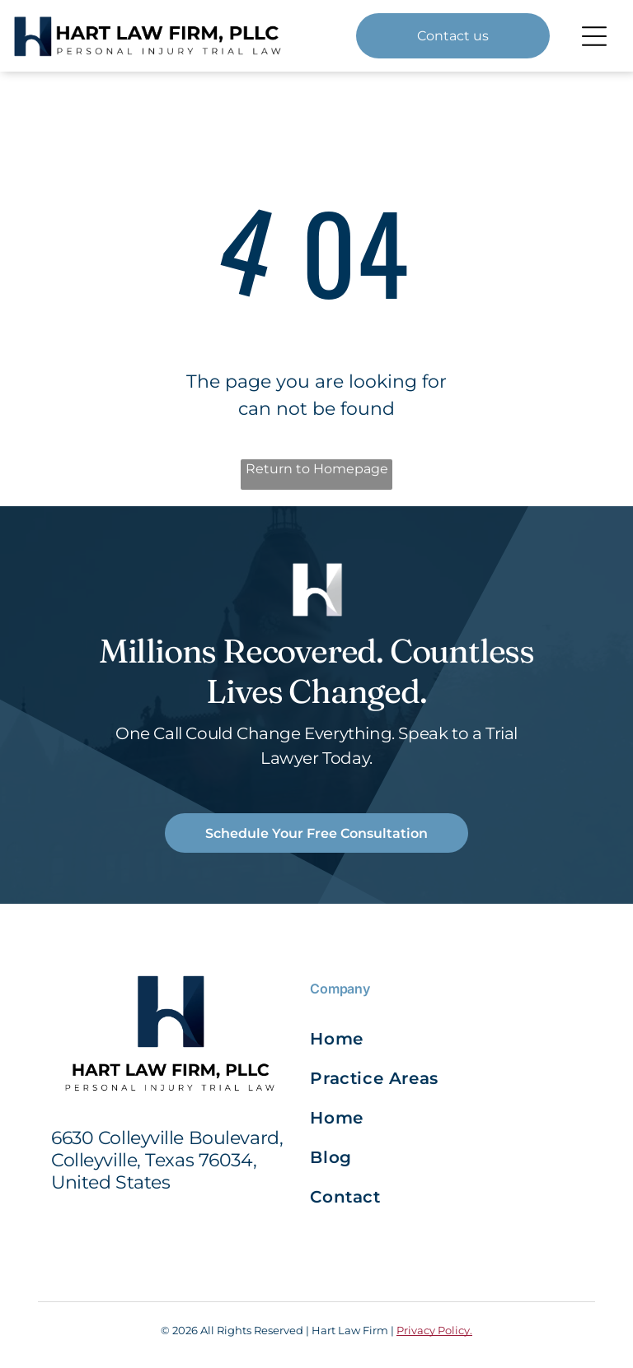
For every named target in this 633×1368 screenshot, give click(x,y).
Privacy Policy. (434, 1330)
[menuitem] (377, 1039)
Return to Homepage (317, 469)
